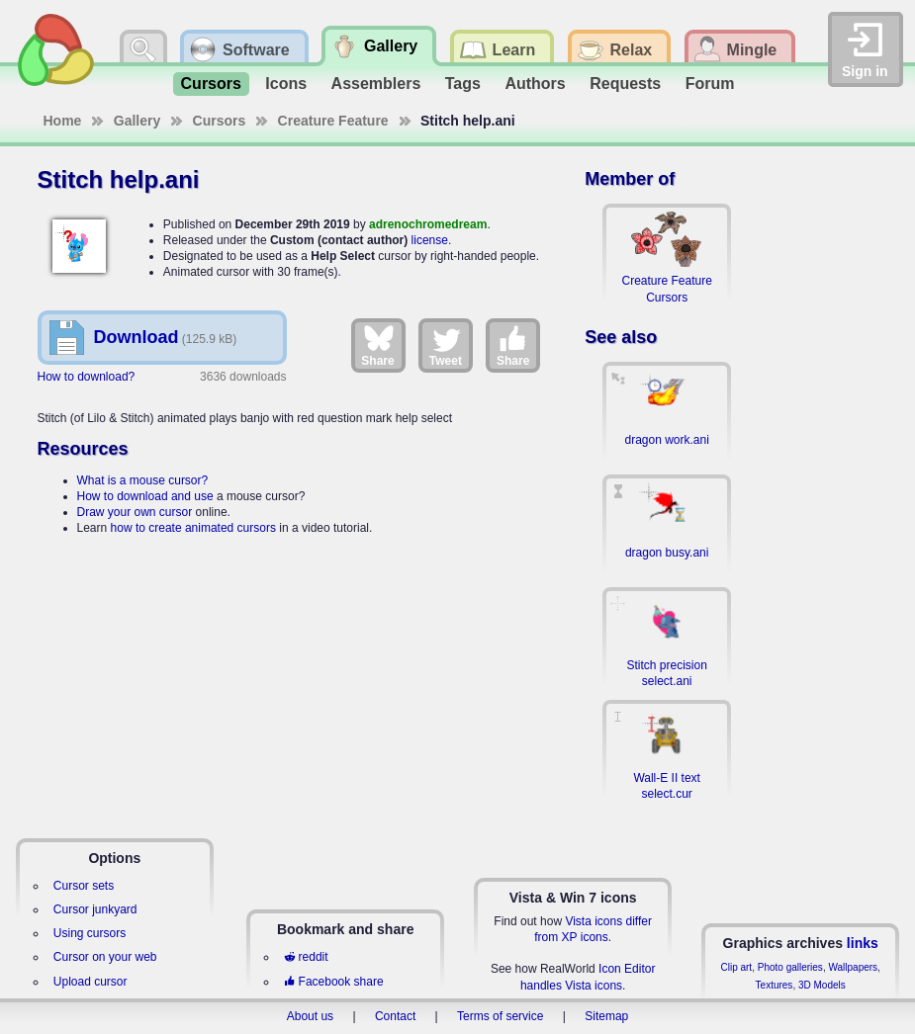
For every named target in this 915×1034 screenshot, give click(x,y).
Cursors (211, 83)
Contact (395, 1016)
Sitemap (606, 1016)
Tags (463, 83)
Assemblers (376, 83)
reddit (305, 957)
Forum (710, 83)
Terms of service (500, 1016)
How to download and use (145, 496)
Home (63, 121)
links (862, 943)
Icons (286, 83)
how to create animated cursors (193, 528)
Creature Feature (333, 121)
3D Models (822, 985)
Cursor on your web (105, 957)
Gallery (137, 121)
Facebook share (333, 982)
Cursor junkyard (95, 909)
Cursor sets (83, 886)
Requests (625, 83)
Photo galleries (790, 967)
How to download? (87, 377)
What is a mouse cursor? (143, 480)
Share (377, 345)
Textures (774, 985)
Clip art (736, 967)
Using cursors (89, 933)
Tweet (445, 345)
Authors (534, 83)
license (430, 240)
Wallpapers (852, 967)
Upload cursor (90, 982)
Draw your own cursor (135, 512)
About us (310, 1016)
